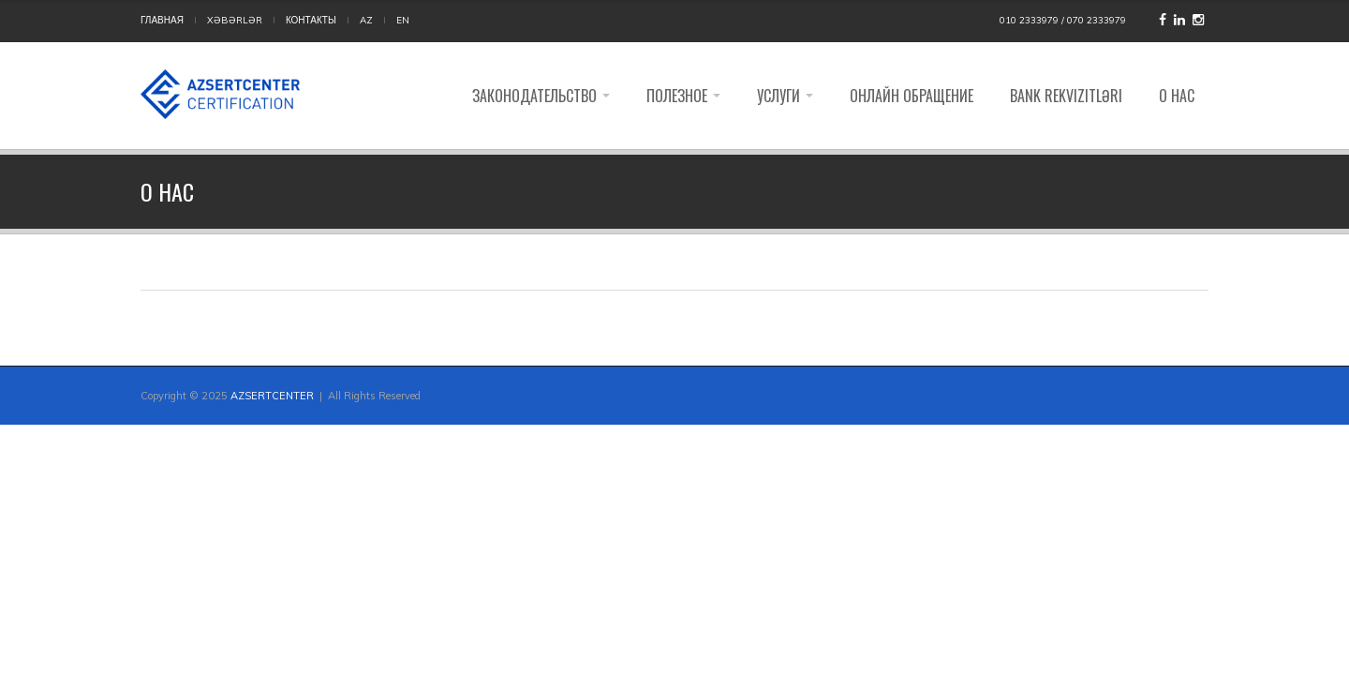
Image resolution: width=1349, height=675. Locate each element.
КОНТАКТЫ (311, 20)
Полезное (683, 95)
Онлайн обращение (911, 95)
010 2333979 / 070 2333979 (1063, 20)
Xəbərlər (234, 20)
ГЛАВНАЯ (162, 20)
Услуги (785, 95)
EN (402, 20)
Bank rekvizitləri (1066, 95)
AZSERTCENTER (272, 395)
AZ (366, 20)
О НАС (1176, 95)
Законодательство (541, 95)
